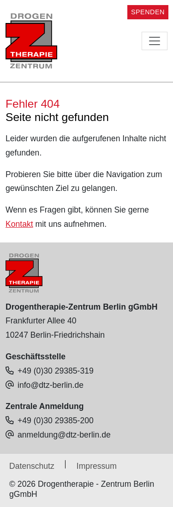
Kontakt (19, 224)
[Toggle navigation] (154, 41)
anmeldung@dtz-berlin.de (64, 434)
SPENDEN (148, 12)
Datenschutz (31, 466)
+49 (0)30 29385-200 (56, 420)
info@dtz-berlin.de (51, 385)
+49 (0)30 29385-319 (56, 370)
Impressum (97, 466)
